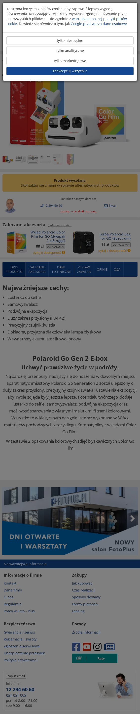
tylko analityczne (70, 50)
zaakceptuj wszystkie (70, 71)
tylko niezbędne (70, 40)
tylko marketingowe (70, 60)
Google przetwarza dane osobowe (99, 23)
